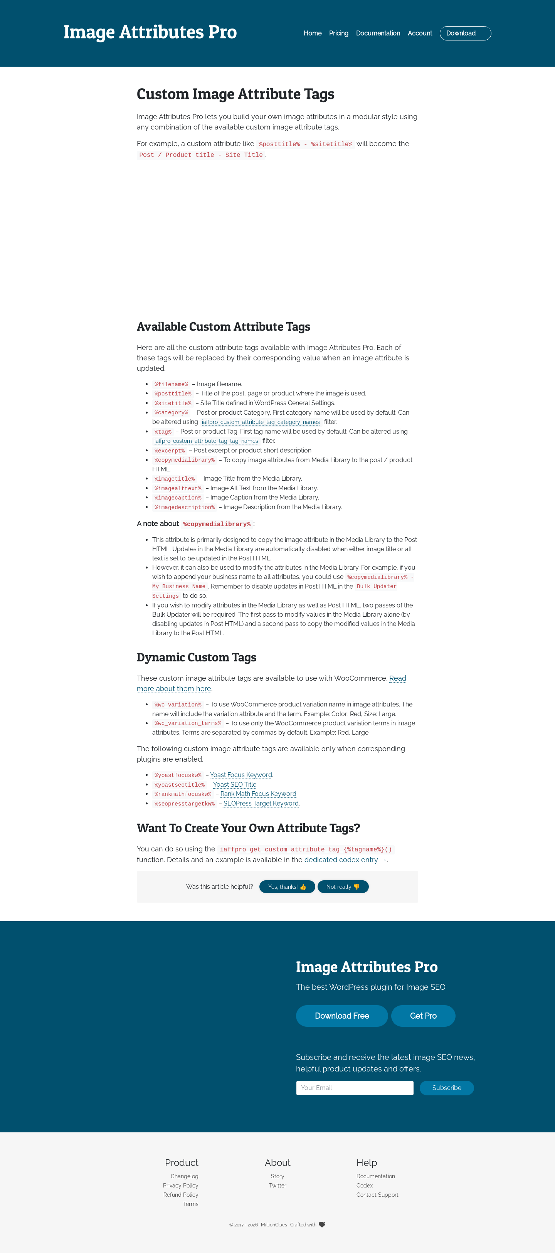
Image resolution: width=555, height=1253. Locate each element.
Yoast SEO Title (234, 784)
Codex (365, 1185)
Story (277, 1176)
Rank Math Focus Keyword (258, 793)
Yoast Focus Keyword (241, 775)
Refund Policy (180, 1195)
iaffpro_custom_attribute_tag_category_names (261, 422)
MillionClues (274, 1225)
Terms (190, 1204)
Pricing (338, 33)
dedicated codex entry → (345, 860)
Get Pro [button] (423, 1016)
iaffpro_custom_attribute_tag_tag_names (206, 440)
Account (420, 33)
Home (312, 33)
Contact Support (378, 1195)
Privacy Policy (180, 1185)
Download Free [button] (342, 1016)
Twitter (277, 1185)
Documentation (378, 33)
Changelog (184, 1176)
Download (461, 33)
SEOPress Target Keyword (260, 803)
